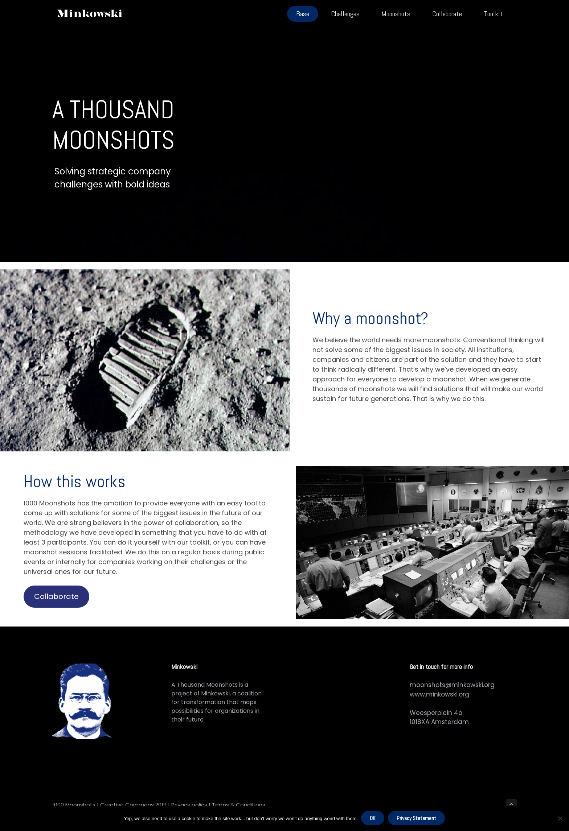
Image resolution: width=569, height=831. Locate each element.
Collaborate (56, 596)
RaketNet (282, 805)
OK (373, 818)
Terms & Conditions (238, 805)
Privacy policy (188, 805)
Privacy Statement (417, 818)
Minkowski (215, 693)
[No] (560, 818)
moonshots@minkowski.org (452, 685)
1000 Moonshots (73, 805)
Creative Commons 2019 (133, 805)
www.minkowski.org (439, 694)
